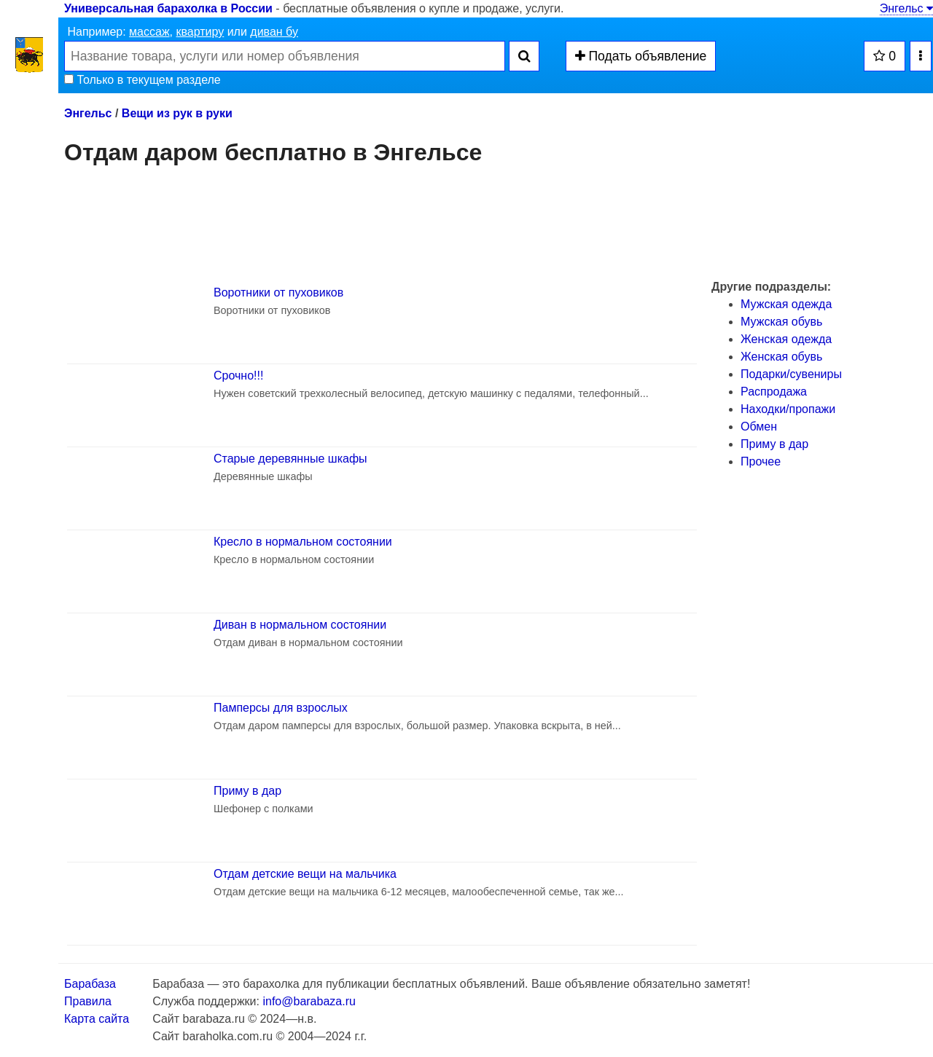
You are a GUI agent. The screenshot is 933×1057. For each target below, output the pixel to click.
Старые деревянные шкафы (290, 458)
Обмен (759, 426)
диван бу (274, 31)
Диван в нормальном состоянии (300, 624)
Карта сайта (96, 1019)
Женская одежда (786, 339)
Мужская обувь (781, 321)
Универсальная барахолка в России (168, 8)
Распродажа (774, 391)
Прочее (761, 461)
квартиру (200, 31)
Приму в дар (247, 791)
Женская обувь (781, 356)
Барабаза (90, 984)
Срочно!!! (238, 375)
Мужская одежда (786, 304)
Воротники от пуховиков (278, 292)
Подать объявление (641, 56)
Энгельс (906, 8)
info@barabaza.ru (308, 1001)
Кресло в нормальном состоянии (303, 541)
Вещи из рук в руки (177, 113)
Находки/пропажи (788, 409)
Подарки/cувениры (791, 374)
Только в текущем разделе (142, 80)
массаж (149, 31)
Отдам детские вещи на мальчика (305, 874)
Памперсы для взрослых (281, 708)
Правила (88, 1001)
